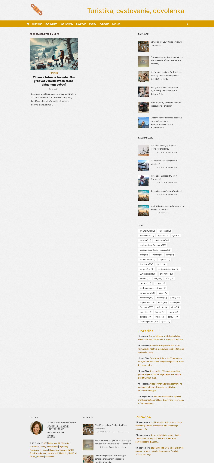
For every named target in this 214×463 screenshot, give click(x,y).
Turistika (37, 24)
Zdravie (39, 439)
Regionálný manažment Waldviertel (167, 190)
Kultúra (50, 443)
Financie (69, 436)
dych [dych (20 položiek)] (177, 258)
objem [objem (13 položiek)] (146, 287)
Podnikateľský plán (58, 439)
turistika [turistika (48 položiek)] (161, 306)
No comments (123, 421)
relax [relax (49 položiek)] (177, 292)
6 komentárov (174, 151)
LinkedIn (46, 425)
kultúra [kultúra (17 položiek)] (161, 278)
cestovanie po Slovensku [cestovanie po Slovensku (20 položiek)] (154, 244)
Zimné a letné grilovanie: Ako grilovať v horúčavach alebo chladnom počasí (51, 83)
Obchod (65, 443)
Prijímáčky (49, 436)
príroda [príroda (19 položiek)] (176, 287)
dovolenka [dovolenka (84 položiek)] (162, 258)
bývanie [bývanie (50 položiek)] (146, 239)
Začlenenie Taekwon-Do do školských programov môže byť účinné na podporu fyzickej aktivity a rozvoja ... (162, 440)
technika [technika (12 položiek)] (159, 301)
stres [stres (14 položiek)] (145, 301)
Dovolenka (51, 24)
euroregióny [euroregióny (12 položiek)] (148, 263)
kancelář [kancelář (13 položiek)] (147, 278)
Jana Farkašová (111, 421)
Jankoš (111, 436)
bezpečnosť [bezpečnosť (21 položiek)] (148, 235)
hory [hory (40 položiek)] (160, 273)
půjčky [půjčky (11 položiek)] (145, 292)
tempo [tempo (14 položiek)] (174, 301)
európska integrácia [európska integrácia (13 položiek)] (170, 263)
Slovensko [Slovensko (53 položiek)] (160, 297)
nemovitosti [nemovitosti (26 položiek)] (179, 282)
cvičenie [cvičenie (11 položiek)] (146, 254)
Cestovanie (67, 24)
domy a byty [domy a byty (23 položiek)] (175, 254)
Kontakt (116, 24)
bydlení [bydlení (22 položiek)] (164, 235)
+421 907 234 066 (51, 419)
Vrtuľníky (61, 433)
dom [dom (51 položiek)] (160, 254)
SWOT (46, 439)
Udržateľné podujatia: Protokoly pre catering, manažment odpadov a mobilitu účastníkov (170, 75)
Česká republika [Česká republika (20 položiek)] (164, 311)
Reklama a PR (50, 433)
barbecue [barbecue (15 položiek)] (166, 230)
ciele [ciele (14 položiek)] (180, 249)
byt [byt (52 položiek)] (177, 235)
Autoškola (70, 433)
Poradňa (104, 24)
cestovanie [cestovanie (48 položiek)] (163, 239)
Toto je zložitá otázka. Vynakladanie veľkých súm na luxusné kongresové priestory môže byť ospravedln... (164, 351)
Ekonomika (30, 439)
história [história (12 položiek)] (146, 273)
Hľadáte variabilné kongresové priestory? (170, 160)
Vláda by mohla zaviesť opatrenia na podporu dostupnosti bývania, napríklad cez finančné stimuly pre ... (163, 376)
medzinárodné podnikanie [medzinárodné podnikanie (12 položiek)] (154, 282)
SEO (40, 433)
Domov (92, 24)
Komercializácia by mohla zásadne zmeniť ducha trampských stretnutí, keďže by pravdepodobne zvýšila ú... (160, 428)
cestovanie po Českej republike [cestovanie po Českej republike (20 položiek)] (157, 249)
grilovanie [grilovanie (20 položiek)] (167, 268)
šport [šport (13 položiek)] (181, 311)
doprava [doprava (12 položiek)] (146, 258)
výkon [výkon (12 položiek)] (174, 306)
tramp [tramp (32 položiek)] (146, 306)
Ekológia (81, 24)
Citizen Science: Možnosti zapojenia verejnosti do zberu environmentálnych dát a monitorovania (169, 121)
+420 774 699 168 (51, 422)
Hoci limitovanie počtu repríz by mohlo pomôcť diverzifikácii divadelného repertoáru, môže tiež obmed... (164, 389)
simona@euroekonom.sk (53, 415)
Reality (28, 436)
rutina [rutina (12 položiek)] (145, 297)
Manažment (38, 436)
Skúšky (57, 443)
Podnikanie (59, 436)
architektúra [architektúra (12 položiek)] (148, 230)
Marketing (41, 443)
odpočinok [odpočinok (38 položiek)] (161, 287)
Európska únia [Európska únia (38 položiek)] (149, 268)
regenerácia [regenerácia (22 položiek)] (161, 292)
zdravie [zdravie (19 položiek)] (146, 311)
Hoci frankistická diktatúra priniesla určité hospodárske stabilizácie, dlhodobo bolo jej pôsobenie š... (160, 415)
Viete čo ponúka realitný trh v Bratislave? (170, 175)
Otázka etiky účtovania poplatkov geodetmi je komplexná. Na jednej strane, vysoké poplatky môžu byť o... (161, 364)
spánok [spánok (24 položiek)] (176, 297)
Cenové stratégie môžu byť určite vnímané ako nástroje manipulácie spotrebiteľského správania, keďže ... (162, 338)
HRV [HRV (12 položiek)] (171, 273)
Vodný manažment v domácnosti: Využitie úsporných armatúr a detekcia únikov (169, 90)
